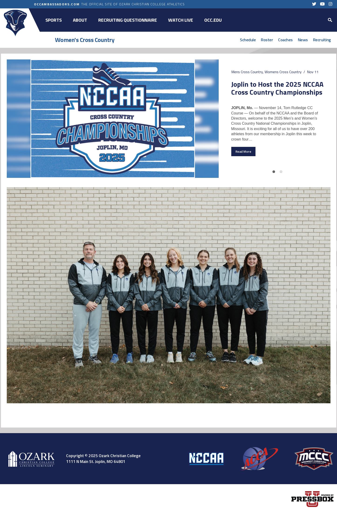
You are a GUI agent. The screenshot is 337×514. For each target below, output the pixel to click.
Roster (267, 40)
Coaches (285, 40)
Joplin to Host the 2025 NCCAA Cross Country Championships (277, 88)
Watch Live (180, 20)
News (303, 40)
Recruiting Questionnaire (127, 20)
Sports (53, 20)
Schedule (248, 40)
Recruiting (322, 40)
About (80, 20)
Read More (243, 151)
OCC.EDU (213, 20)
